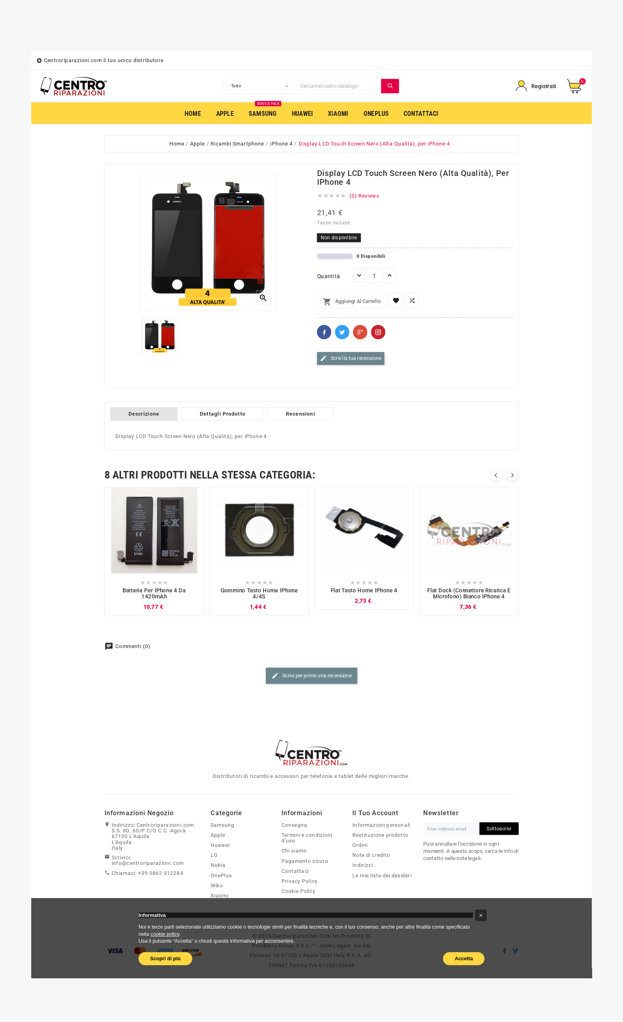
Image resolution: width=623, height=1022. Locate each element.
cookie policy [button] (165, 934)
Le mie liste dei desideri (382, 875)
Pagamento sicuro (304, 861)
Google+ (360, 332)
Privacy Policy (299, 881)
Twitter (342, 332)
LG (214, 855)
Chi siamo (294, 850)
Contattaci (295, 871)
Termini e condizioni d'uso (306, 838)
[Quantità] (374, 276)
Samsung (222, 825)
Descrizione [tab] (144, 414)
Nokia (218, 865)
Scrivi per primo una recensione (311, 675)
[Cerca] (339, 86)
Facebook (324, 332)
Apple (218, 835)
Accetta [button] (464, 958)
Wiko (217, 885)
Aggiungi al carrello (352, 301)
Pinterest (378, 332)
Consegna (294, 825)
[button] (481, 915)
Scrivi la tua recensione (351, 358)
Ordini (360, 845)
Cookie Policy (298, 891)
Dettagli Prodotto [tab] (222, 414)
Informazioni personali (381, 825)
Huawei (220, 845)
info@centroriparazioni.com (148, 863)
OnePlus (221, 875)
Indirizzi (362, 865)
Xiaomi (219, 895)
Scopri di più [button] (165, 958)
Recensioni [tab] (300, 414)
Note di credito (371, 855)
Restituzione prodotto (380, 835)
